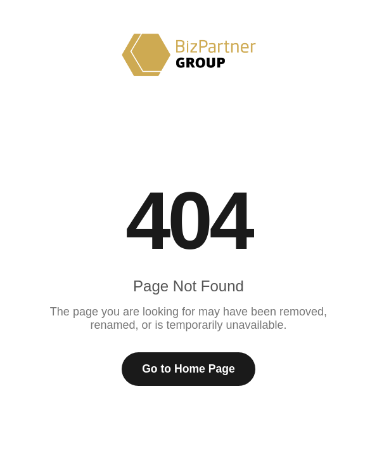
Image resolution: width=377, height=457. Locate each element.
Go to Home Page (188, 368)
